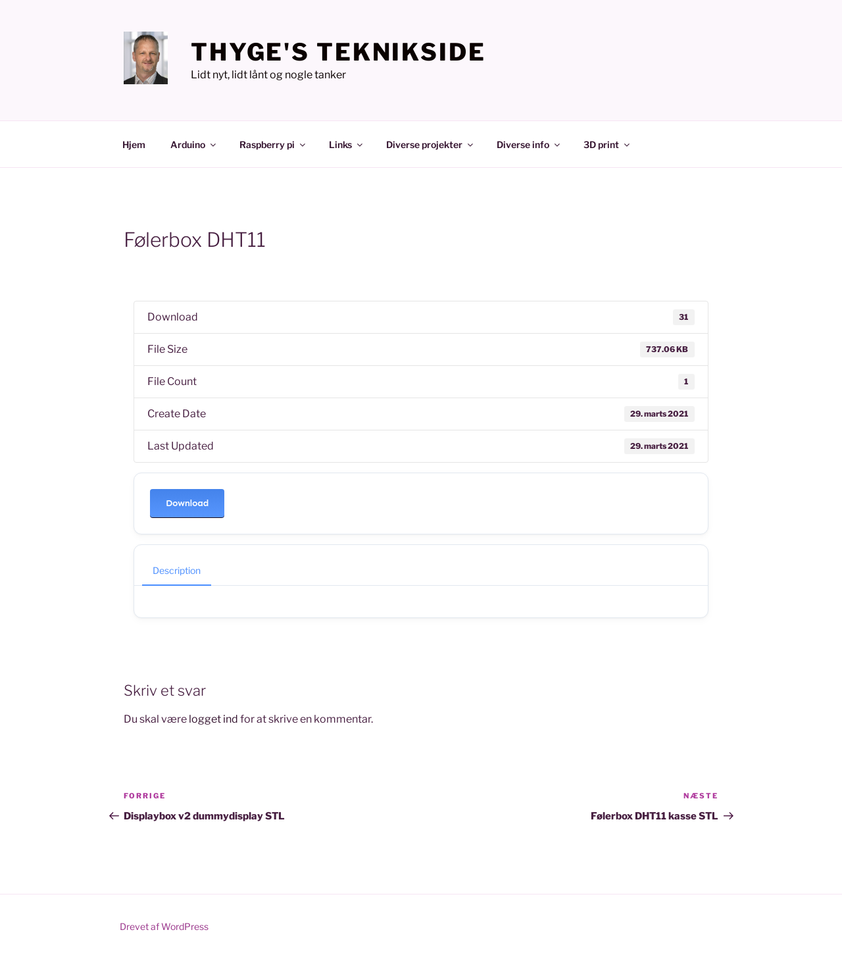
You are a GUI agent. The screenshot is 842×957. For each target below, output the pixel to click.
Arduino (194, 144)
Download (187, 503)
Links (346, 144)
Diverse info (529, 144)
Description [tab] (177, 570)
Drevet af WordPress (164, 926)
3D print (607, 144)
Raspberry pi (273, 144)
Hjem (133, 144)
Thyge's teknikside (338, 52)
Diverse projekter (430, 144)
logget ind (213, 719)
